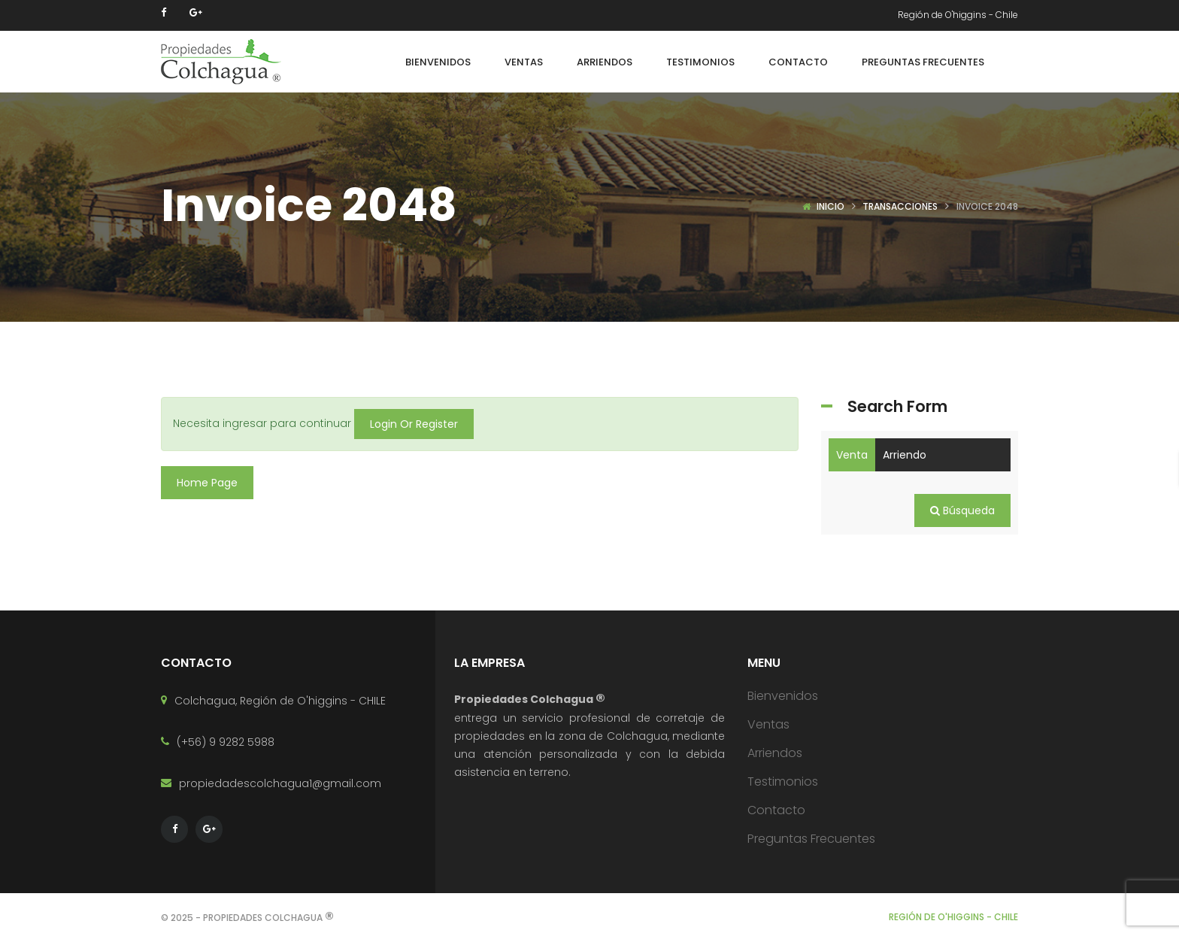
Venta (852, 454)
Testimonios (782, 780)
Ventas (768, 723)
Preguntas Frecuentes (811, 838)
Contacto (776, 809)
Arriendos (774, 752)
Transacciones (900, 206)
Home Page (207, 482)
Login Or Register (414, 424)
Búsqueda (962, 510)
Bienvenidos (782, 695)
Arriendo (904, 454)
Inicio (830, 206)
